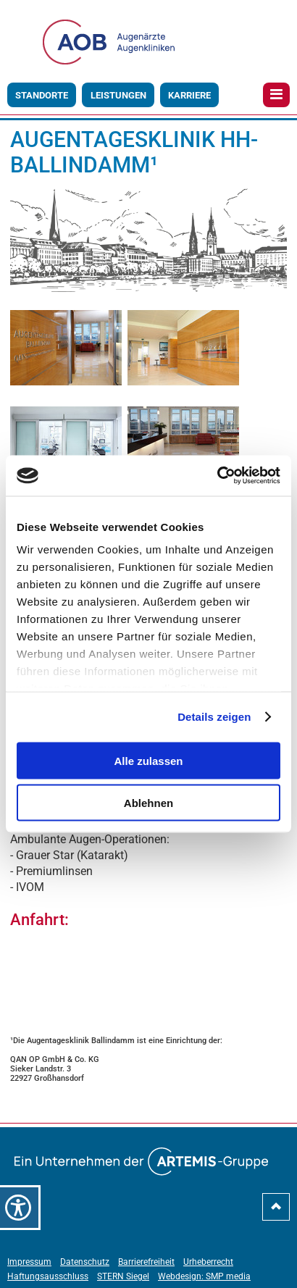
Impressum (29, 1262)
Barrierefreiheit (146, 1262)
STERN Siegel (123, 1276)
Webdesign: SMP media (204, 1276)
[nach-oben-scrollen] (276, 1212)
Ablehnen (148, 803)
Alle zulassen (148, 760)
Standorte (41, 95)
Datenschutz (84, 1262)
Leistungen (118, 95)
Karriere (189, 95)
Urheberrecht (208, 1262)
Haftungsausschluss (47, 1276)
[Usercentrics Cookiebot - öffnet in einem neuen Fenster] (217, 476)
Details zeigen (214, 717)
